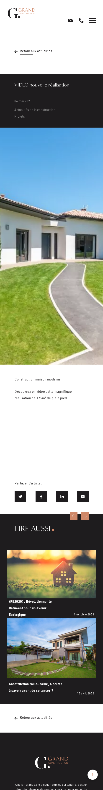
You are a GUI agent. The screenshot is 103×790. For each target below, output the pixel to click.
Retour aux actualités (36, 51)
